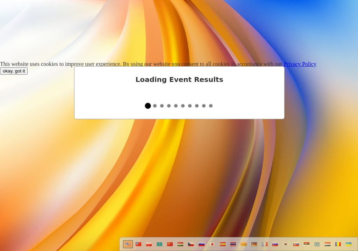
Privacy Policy (300, 64)
